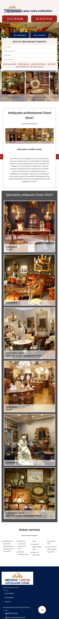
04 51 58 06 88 (15, 18)
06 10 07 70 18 (44, 18)
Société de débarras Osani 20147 (36, 546)
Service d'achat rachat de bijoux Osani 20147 (52, 549)
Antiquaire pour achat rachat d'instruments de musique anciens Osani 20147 (8, 546)
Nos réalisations (20, 35)
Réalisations (9, 598)
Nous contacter (39, 35)
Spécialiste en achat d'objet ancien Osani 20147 (22, 545)
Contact (8, 602)
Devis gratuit (9, 593)
